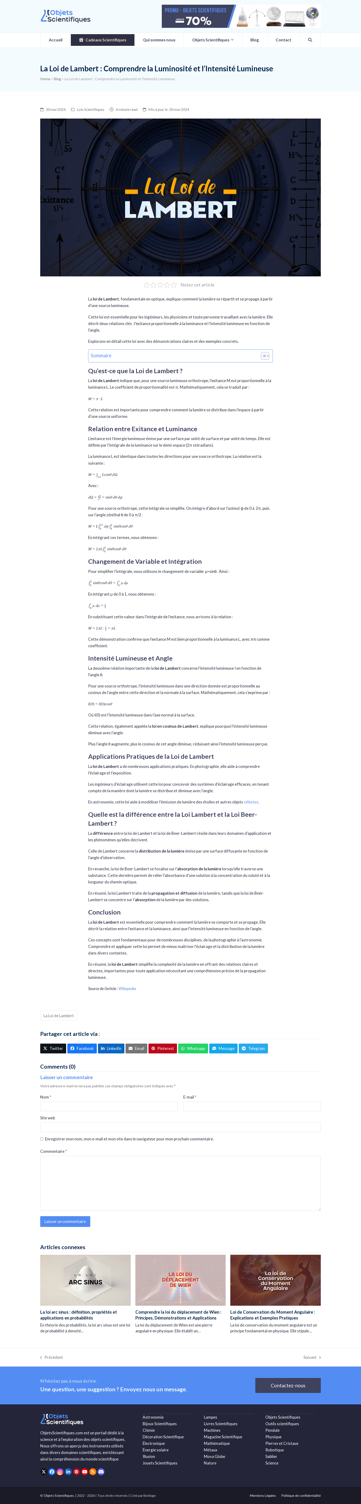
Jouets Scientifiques (160, 1463)
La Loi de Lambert (58, 1015)
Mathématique (217, 1443)
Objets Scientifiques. (59, 1495)
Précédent (51, 1358)
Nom (45, 1097)
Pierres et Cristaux (282, 1443)
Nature (210, 1463)
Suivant (312, 1358)
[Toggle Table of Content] (262, 356)
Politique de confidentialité (301, 1495)
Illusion (149, 1456)
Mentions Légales (263, 1495)
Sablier (271, 1456)
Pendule (272, 1430)
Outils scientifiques (282, 1423)
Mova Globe (214, 1456)
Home (45, 79)
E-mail (189, 1097)
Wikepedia (127, 988)
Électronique (154, 1443)
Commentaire (53, 1151)
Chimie (149, 1430)
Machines (212, 1430)
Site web (47, 1117)
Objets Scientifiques (282, 1417)
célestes (251, 801)
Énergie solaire (156, 1449)
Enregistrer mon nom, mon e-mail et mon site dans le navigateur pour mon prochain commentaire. (129, 1138)
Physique (273, 1436)
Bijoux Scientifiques (160, 1423)
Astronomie (153, 1417)
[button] (310, 40)
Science (271, 1463)
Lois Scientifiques (90, 109)
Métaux (210, 1449)
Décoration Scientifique (163, 1436)
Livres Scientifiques (221, 1423)
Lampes (210, 1417)
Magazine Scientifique (223, 1436)
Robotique (274, 1449)
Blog (57, 79)
